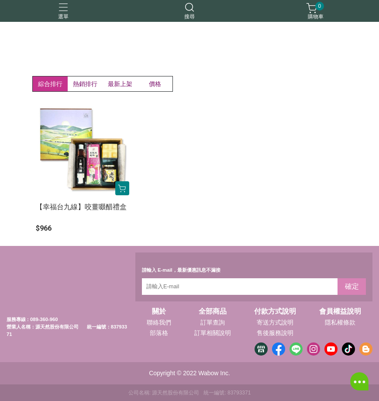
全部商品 (213, 311)
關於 (159, 311)
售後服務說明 (275, 333)
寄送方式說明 (275, 322)
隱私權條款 (340, 322)
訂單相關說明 (212, 333)
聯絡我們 (159, 322)
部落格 (159, 333)
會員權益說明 (340, 311)
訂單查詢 (212, 322)
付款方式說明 (275, 311)
